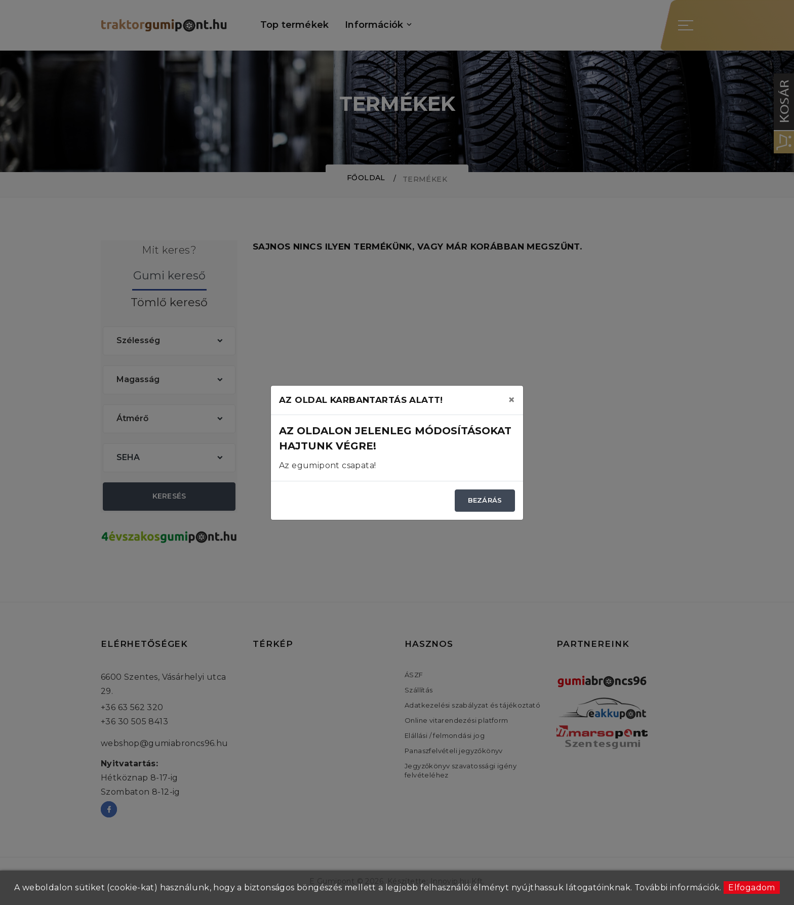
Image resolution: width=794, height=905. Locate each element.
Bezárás (485, 500)
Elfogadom (751, 887)
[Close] (511, 400)
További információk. (678, 887)
